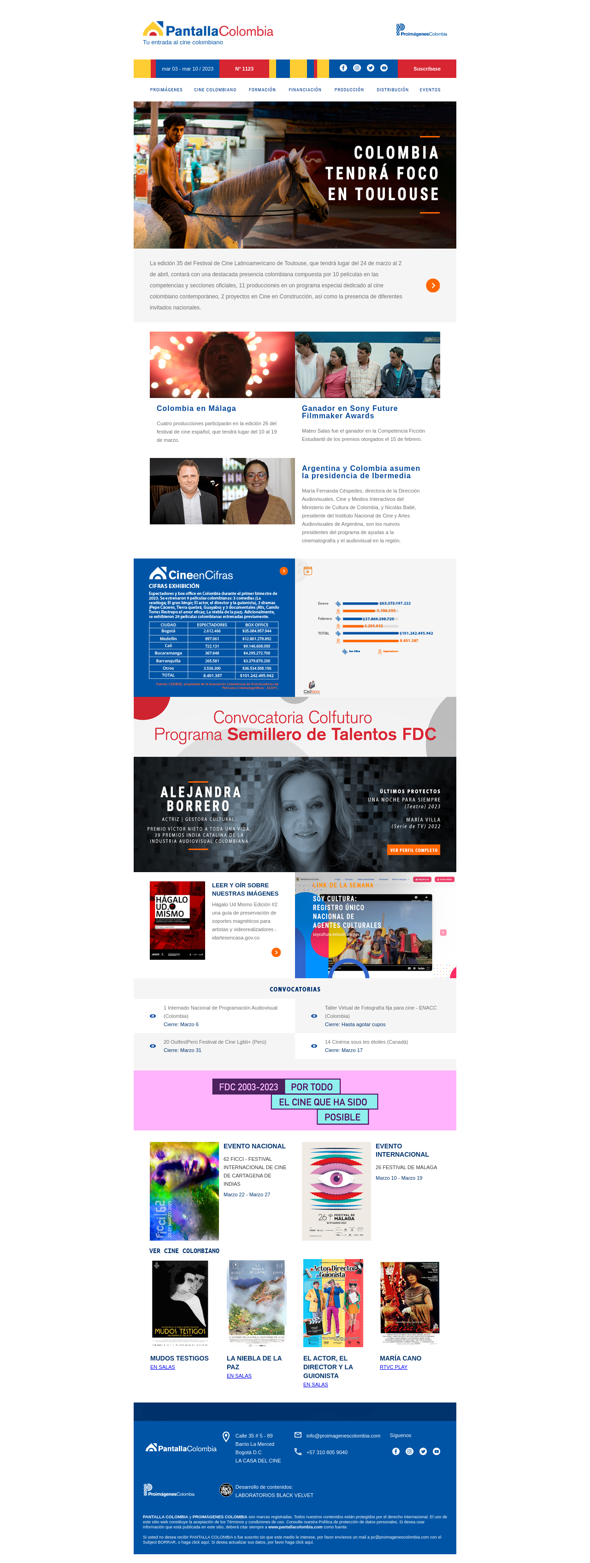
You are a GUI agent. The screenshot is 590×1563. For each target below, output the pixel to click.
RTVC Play (393, 1367)
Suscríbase (427, 68)
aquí (309, 1542)
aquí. (205, 1542)
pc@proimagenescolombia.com (400, 1537)
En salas (162, 1367)
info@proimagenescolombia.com (343, 1435)
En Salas (239, 1376)
